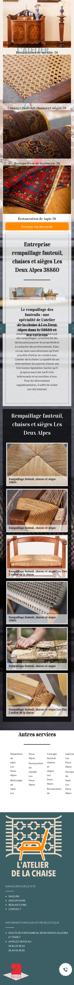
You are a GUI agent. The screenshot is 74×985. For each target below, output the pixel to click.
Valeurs (13, 896)
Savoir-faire (16, 900)
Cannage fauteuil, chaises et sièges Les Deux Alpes (50, 768)
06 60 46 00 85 (16, 950)
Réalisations (17, 904)
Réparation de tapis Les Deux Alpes (13, 764)
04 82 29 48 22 (16, 945)
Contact (14, 909)
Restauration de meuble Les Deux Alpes (32, 774)
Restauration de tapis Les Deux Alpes (68, 782)
